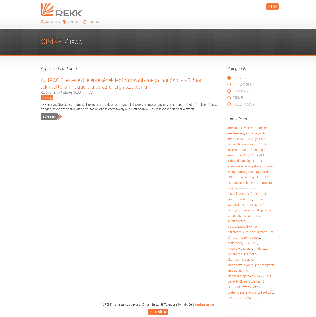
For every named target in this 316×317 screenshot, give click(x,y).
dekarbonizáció (237, 150)
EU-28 (266, 177)
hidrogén (233, 210)
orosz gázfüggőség (240, 265)
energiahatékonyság (259, 166)
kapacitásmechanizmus (243, 215)
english (94, 22)
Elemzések (242, 84)
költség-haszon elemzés (243, 237)
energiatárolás (261, 172)
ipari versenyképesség (256, 210)
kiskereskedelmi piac (241, 232)
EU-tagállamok (237, 183)
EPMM (231, 177)
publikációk (235, 281)
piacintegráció (265, 265)
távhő (231, 298)
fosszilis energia (238, 194)
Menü (272, 6)
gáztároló (234, 204)
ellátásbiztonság (238, 161)
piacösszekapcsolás (241, 276)
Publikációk (244, 104)
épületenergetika (249, 177)
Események (243, 91)
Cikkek (238, 97)
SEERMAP (234, 287)
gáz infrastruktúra (239, 199)
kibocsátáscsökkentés (242, 226)
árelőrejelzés (235, 133)
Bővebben (49, 116)
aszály (252, 139)
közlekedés (234, 243)
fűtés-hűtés (259, 194)
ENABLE (257, 161)
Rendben (160, 311)
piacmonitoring (237, 270)
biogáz (232, 144)
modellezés (261, 248)
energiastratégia (238, 172)
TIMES (241, 298)
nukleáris (250, 254)
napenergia (235, 254)
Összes (239, 78)
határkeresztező (253, 204)
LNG (254, 243)
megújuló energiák (239, 248)
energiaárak (235, 166)
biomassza (245, 144)
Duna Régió (257, 150)
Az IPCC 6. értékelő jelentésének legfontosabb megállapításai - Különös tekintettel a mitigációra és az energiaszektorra (129, 86)
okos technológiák (239, 259)
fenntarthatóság (260, 183)
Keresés (53, 22)
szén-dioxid (265, 292)
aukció (262, 139)
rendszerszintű (254, 281)
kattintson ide (204, 303)
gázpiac (259, 199)
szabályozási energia (241, 292)
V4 (249, 298)
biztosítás (261, 144)
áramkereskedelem (240, 128)
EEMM (248, 155)
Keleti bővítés (236, 221)
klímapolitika (265, 232)
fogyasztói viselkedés (241, 188)
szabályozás (251, 287)
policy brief (263, 276)
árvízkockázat (236, 139)
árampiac (261, 128)
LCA (247, 243)
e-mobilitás (235, 155)
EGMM (259, 155)
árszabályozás (256, 133)
